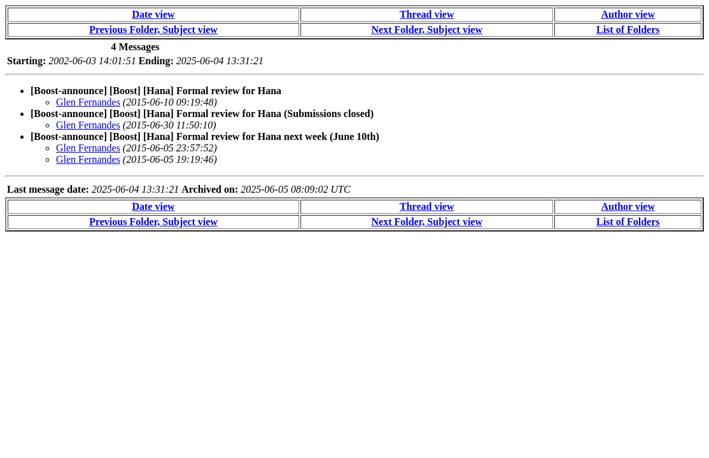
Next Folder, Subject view (427, 29)
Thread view (427, 14)
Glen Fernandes (88, 102)
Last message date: (48, 189)
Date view (153, 14)
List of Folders (628, 29)
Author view (628, 14)
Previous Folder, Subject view (153, 29)
